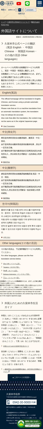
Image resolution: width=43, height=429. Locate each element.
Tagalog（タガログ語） (11, 267)
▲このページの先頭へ (21, 377)
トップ (3, 22)
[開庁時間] (9, 412)
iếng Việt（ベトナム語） (12, 264)
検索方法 (21, 13)
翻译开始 (6, 162)
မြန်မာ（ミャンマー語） (11, 278)
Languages (31, 10)
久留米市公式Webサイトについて (18, 22)
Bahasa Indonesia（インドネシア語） (16, 274)
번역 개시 (6, 237)
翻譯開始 (6, 198)
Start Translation (9, 126)
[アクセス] (33, 397)
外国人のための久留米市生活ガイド (16, 346)
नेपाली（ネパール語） (10, 271)
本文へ (3, 9)
